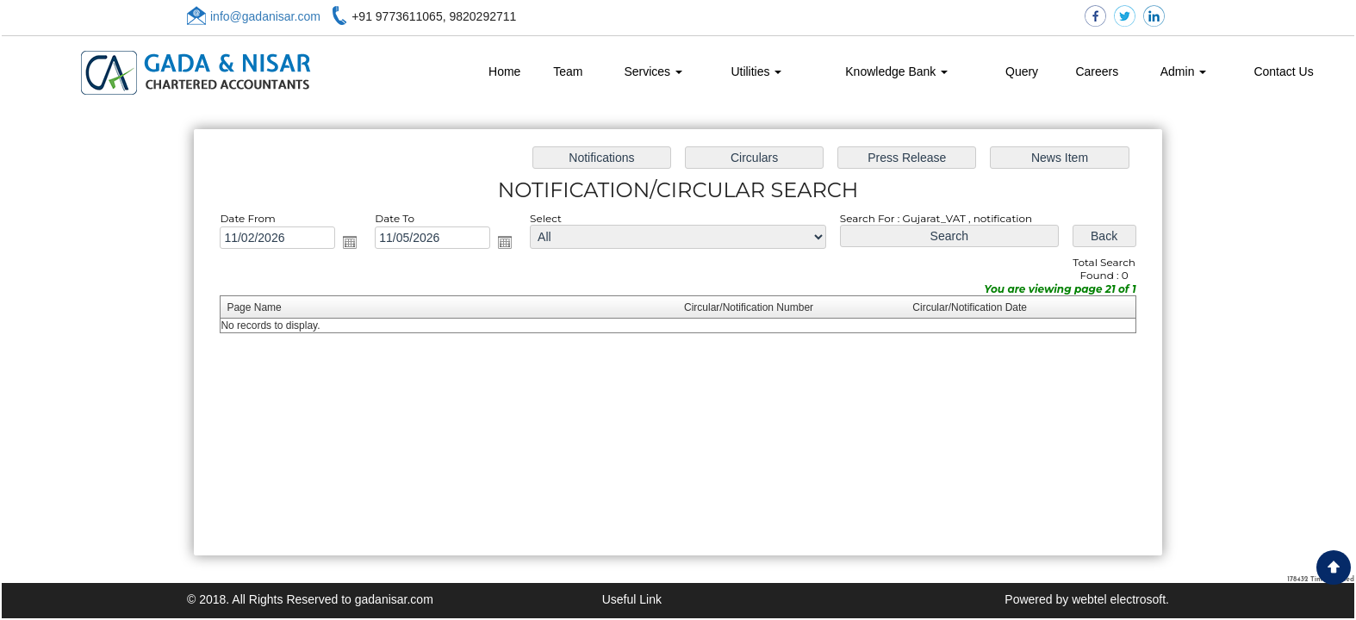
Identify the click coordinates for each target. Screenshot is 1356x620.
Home (504, 71)
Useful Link (632, 599)
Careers (1096, 71)
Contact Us (1283, 71)
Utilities (756, 71)
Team (567, 71)
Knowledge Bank (896, 71)
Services (653, 71)
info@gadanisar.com (265, 16)
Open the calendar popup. (356, 243)
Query (1021, 71)
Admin (1183, 71)
